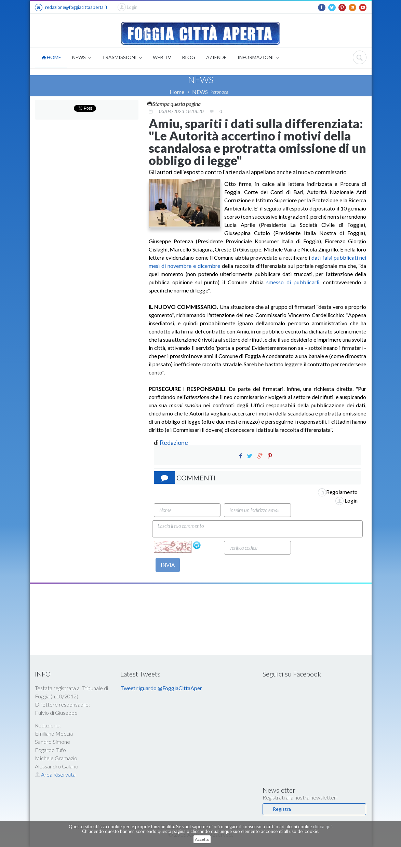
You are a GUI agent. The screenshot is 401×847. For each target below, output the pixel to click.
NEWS (81, 58)
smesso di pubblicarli (291, 282)
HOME (51, 57)
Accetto (202, 839)
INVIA (168, 565)
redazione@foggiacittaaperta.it (71, 7)
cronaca (220, 92)
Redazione (174, 442)
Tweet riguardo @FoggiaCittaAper (161, 688)
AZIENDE (216, 57)
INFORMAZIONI (258, 58)
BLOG (188, 57)
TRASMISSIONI (122, 58)
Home (177, 91)
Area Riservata (55, 774)
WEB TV (162, 57)
